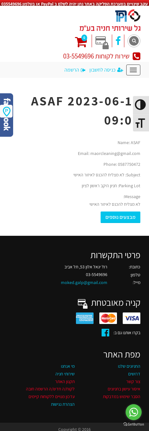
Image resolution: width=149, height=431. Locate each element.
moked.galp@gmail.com (84, 279)
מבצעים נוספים (120, 213)
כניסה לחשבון (106, 66)
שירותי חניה (65, 370)
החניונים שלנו (129, 363)
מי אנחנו (68, 363)
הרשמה (74, 66)
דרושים (134, 370)
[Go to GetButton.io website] (133, 424)
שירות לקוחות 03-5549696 (101, 53)
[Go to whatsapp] (134, 412)
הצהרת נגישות (63, 401)
